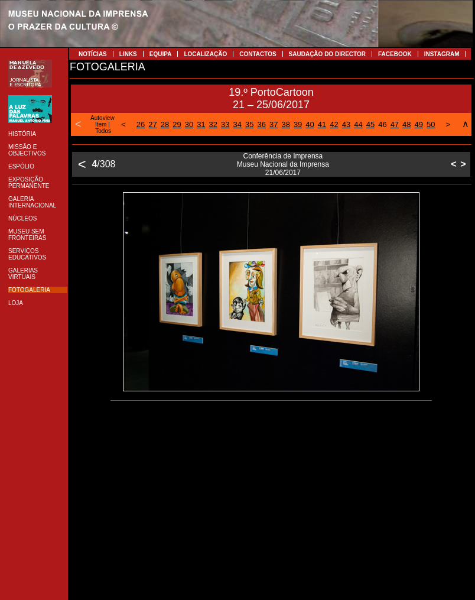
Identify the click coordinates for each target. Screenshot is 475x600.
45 (370, 124)
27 (152, 124)
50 (431, 124)
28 (165, 124)
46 (382, 124)
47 (395, 124)
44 (358, 124)
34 (237, 124)
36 (261, 124)
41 (322, 124)
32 (213, 124)
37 (273, 124)
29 (177, 124)
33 (225, 124)
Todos (103, 131)
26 (140, 124)
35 (249, 124)
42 (334, 124)
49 (419, 124)
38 (285, 124)
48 (406, 124)
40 (309, 124)
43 (346, 124)
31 (201, 124)
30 (189, 124)
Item (100, 124)
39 (298, 124)
